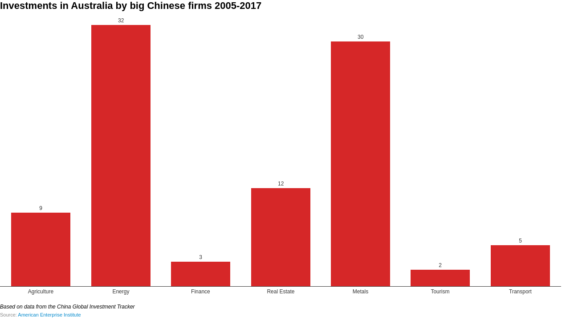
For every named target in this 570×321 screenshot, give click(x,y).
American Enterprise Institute (49, 314)
